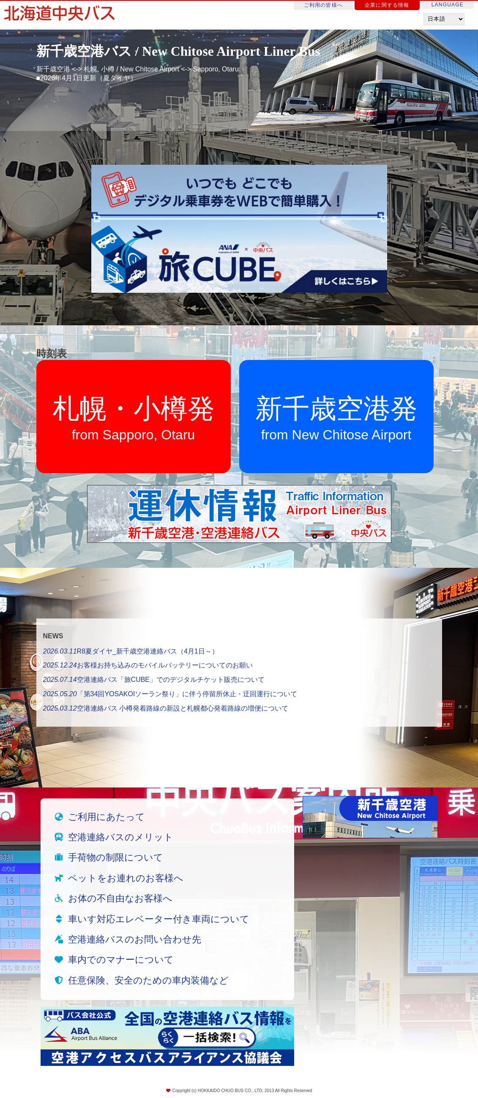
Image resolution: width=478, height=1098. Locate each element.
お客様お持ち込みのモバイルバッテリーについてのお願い (148, 665)
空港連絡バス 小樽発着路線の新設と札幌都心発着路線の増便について (166, 708)
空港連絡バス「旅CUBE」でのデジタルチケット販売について (154, 679)
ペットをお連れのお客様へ (125, 878)
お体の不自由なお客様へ (120, 898)
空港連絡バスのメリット (120, 837)
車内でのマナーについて (121, 959)
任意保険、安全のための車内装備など (148, 980)
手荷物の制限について (115, 857)
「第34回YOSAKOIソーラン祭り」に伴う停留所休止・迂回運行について (170, 693)
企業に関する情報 (387, 5)
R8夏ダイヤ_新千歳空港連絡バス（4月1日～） (131, 651)
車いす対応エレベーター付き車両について (158, 919)
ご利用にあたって (106, 817)
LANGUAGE (448, 5)
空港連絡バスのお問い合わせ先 (134, 939)
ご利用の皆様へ (323, 5)
